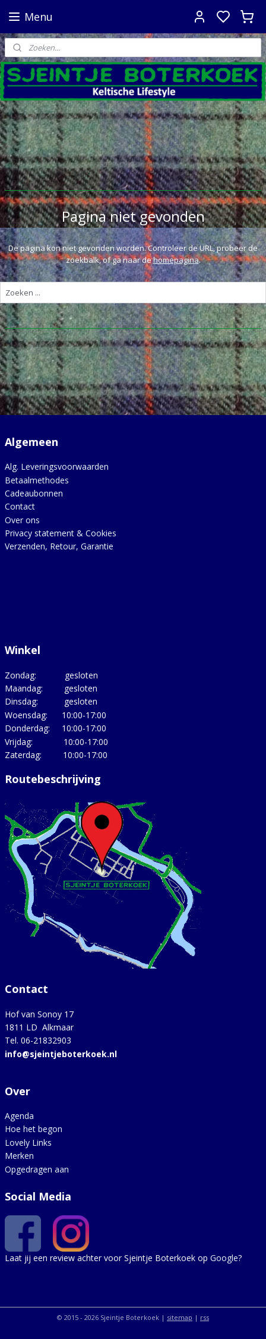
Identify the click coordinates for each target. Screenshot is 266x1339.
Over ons (22, 520)
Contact (20, 506)
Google (224, 1257)
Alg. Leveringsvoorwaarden (57, 466)
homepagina (176, 260)
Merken (19, 1155)
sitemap (179, 1317)
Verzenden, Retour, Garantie (59, 546)
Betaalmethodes (37, 480)
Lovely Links (28, 1142)
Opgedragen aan (37, 1169)
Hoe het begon (33, 1128)
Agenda (19, 1115)
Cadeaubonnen (34, 493)
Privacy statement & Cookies (60, 533)
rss (204, 1317)
